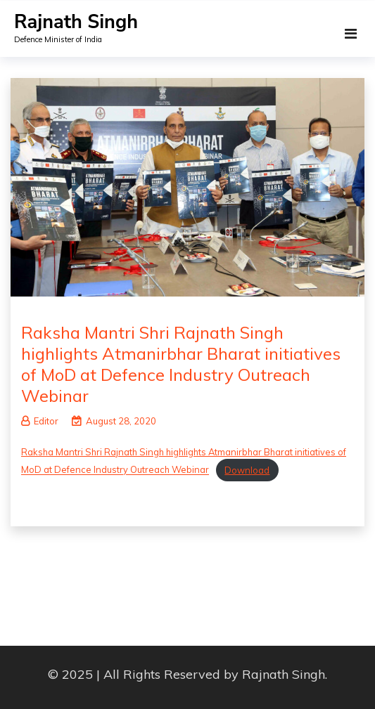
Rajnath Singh (76, 22)
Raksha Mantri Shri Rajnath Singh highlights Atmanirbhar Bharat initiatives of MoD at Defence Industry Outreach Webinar (181, 364)
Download (246, 470)
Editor (39, 421)
